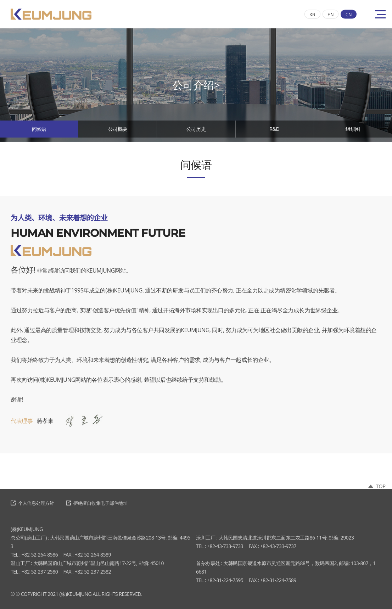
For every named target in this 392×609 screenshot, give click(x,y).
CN (349, 14)
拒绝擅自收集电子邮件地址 (110, 503)
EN (330, 14)
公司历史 (196, 131)
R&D (274, 131)
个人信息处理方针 (39, 503)
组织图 (353, 131)
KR (312, 14)
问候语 (39, 131)
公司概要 (118, 131)
